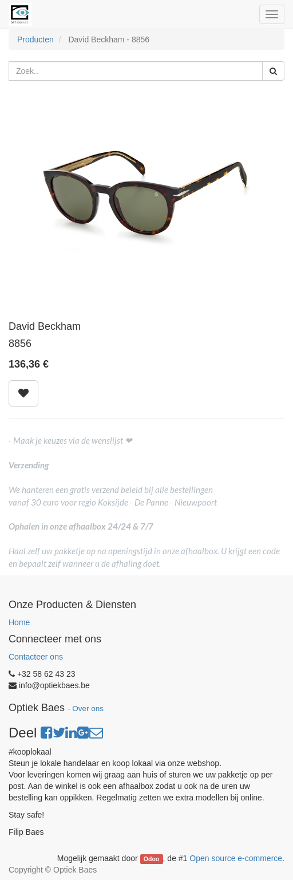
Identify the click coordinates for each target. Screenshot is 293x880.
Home (19, 622)
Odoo (151, 858)
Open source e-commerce (235, 858)
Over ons (88, 708)
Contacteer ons (36, 656)
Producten (35, 39)
